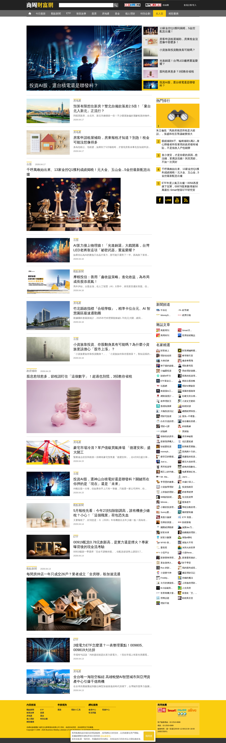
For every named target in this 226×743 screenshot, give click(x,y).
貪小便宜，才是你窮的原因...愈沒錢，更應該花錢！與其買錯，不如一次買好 (180, 158)
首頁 (32, 13)
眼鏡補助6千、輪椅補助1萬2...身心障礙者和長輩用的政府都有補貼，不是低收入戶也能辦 (180, 144)
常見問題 (92, 713)
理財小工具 (76, 710)
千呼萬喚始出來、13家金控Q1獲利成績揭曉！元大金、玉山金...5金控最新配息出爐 (180, 172)
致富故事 (30, 713)
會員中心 (92, 710)
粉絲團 (166, 5)
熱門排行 (163, 101)
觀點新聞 (30, 710)
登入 (194, 5)
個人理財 (30, 719)
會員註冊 (188, 5)
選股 (59, 710)
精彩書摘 (30, 722)
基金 (42, 716)
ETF (42, 710)
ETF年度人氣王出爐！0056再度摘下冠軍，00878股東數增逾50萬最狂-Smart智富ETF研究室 (180, 186)
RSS (185, 200)
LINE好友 (168, 200)
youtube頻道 (177, 200)
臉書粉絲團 (159, 200)
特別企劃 (44, 719)
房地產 (29, 716)
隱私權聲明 (105, 736)
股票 (42, 713)
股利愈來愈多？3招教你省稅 (58, 85)
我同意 (148, 736)
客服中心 (106, 710)
